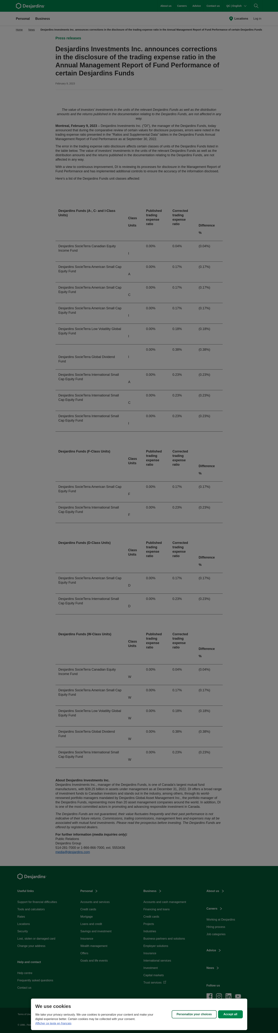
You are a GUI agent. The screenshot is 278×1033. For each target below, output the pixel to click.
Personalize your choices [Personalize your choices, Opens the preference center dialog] (194, 1014)
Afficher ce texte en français (53, 1023)
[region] (139, 1014)
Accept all (230, 1014)
